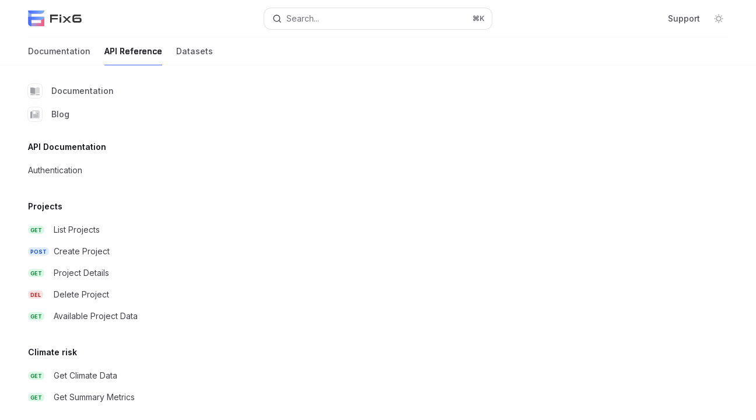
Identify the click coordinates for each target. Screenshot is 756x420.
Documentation (59, 55)
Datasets (194, 55)
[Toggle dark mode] (718, 18)
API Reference (133, 55)
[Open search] (377, 18)
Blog (48, 114)
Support (684, 18)
